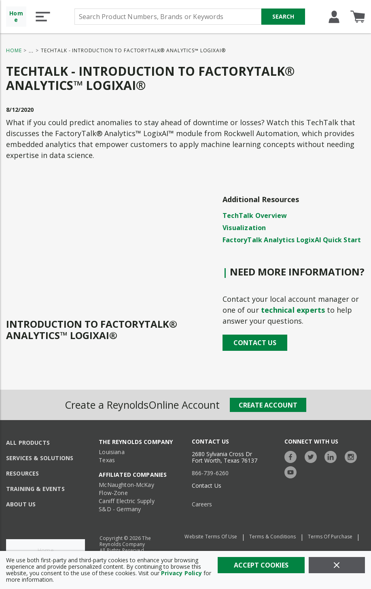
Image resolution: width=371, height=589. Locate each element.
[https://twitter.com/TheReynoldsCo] (313, 456)
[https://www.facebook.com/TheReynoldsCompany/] (292, 456)
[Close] (337, 565)
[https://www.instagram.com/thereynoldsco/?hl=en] (353, 456)
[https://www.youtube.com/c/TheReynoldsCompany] (292, 471)
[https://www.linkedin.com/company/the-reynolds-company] (332, 456)
